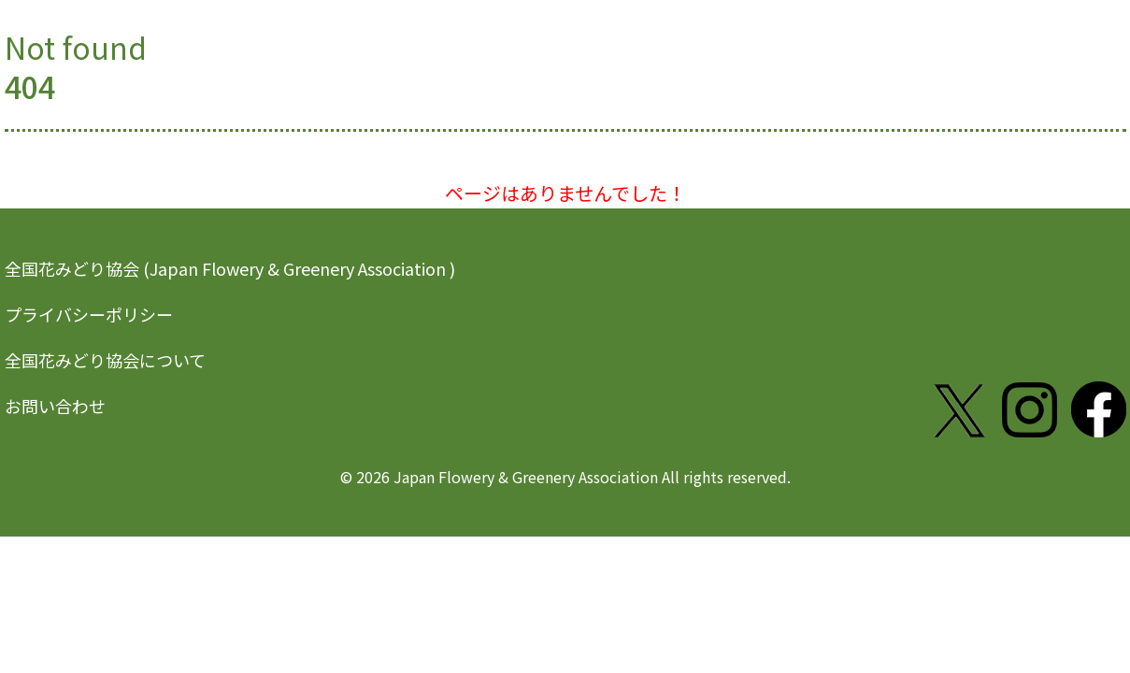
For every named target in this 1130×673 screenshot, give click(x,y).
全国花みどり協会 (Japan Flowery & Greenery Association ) (230, 268)
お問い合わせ (55, 406)
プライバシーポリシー (89, 314)
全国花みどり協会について (105, 360)
